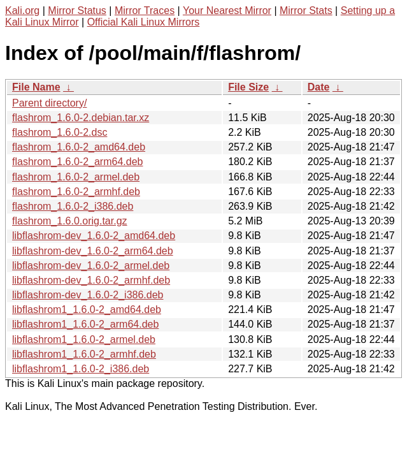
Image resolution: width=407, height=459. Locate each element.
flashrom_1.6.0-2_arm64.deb (77, 161)
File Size (248, 87)
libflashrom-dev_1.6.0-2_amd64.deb (93, 235)
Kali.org (22, 10)
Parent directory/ (49, 103)
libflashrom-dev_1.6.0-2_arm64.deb (92, 250)
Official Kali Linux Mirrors (143, 22)
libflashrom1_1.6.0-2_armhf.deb (84, 354)
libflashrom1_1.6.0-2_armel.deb (83, 339)
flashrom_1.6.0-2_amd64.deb (78, 147)
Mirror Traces (145, 10)
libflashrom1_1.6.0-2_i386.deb (80, 368)
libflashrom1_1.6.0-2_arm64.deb (85, 324)
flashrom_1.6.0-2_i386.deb (72, 206)
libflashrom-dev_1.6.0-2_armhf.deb (91, 280)
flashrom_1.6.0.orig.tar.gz (69, 220)
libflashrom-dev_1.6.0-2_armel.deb (90, 265)
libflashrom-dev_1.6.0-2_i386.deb (87, 294)
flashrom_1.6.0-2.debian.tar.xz (80, 117)
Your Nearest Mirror (227, 10)
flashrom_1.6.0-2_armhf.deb (76, 191)
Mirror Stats (306, 10)
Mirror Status (77, 10)
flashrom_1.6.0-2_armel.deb (75, 176)
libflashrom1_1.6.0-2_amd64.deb (86, 309)
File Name (36, 87)
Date (319, 87)
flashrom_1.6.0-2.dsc (59, 132)
